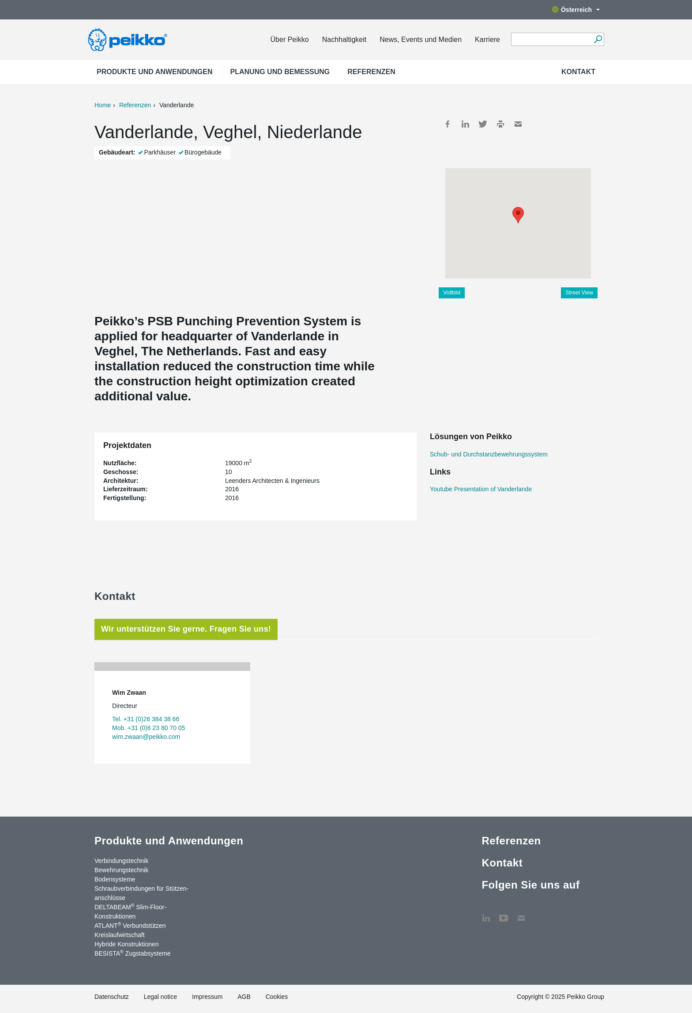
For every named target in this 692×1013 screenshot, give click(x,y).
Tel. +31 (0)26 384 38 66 (145, 719)
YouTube (503, 913)
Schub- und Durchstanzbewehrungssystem (489, 454)
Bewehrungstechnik (121, 870)
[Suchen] (597, 39)
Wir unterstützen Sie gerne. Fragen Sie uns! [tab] (186, 629)
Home (102, 105)
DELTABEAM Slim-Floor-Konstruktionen (130, 911)
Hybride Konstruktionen (126, 944)
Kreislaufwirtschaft (119, 934)
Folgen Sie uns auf (530, 885)
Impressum (207, 996)
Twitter (482, 124)
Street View (579, 293)
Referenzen (371, 71)
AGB (244, 996)
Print (500, 124)
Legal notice (160, 996)
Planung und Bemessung (280, 71)
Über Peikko (290, 39)
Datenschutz (111, 996)
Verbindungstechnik (121, 860)
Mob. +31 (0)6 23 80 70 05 (148, 727)
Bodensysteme (114, 879)
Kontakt (578, 71)
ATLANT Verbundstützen (130, 925)
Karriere (487, 39)
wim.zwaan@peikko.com (146, 736)
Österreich (576, 9)
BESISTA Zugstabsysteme (132, 953)
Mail (518, 124)
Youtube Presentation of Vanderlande (481, 489)
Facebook (447, 124)
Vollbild (451, 293)
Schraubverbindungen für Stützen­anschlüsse (141, 893)
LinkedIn (465, 124)
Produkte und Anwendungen (155, 71)
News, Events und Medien (421, 39)
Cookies (277, 996)
